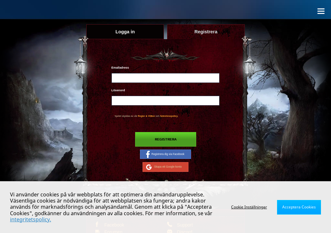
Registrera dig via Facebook (165, 154)
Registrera (165, 139)
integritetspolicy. (30, 219)
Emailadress (120, 67)
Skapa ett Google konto (164, 167)
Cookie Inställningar (249, 207)
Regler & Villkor (146, 116)
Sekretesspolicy (169, 116)
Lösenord (118, 90)
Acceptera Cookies (299, 207)
